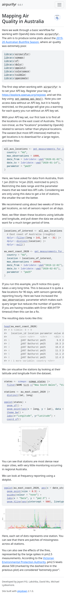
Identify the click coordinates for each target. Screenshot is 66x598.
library (9, 54)
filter (21, 237)
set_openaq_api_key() (29, 99)
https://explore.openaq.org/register (24, 95)
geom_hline (14, 501)
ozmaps (19, 57)
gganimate (21, 78)
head (7, 326)
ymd (41, 159)
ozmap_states (37, 381)
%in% (26, 385)
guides (11, 495)
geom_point (14, 409)
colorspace (22, 71)
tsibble (20, 75)
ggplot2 (20, 68)
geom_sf (12, 405)
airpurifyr (9, 4)
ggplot (8, 402)
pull (19, 244)
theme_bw (12, 412)
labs (10, 416)
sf (16, 61)
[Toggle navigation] (59, 4)
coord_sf (12, 419)
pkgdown (22, 591)
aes (24, 409)
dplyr (18, 64)
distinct (22, 241)
